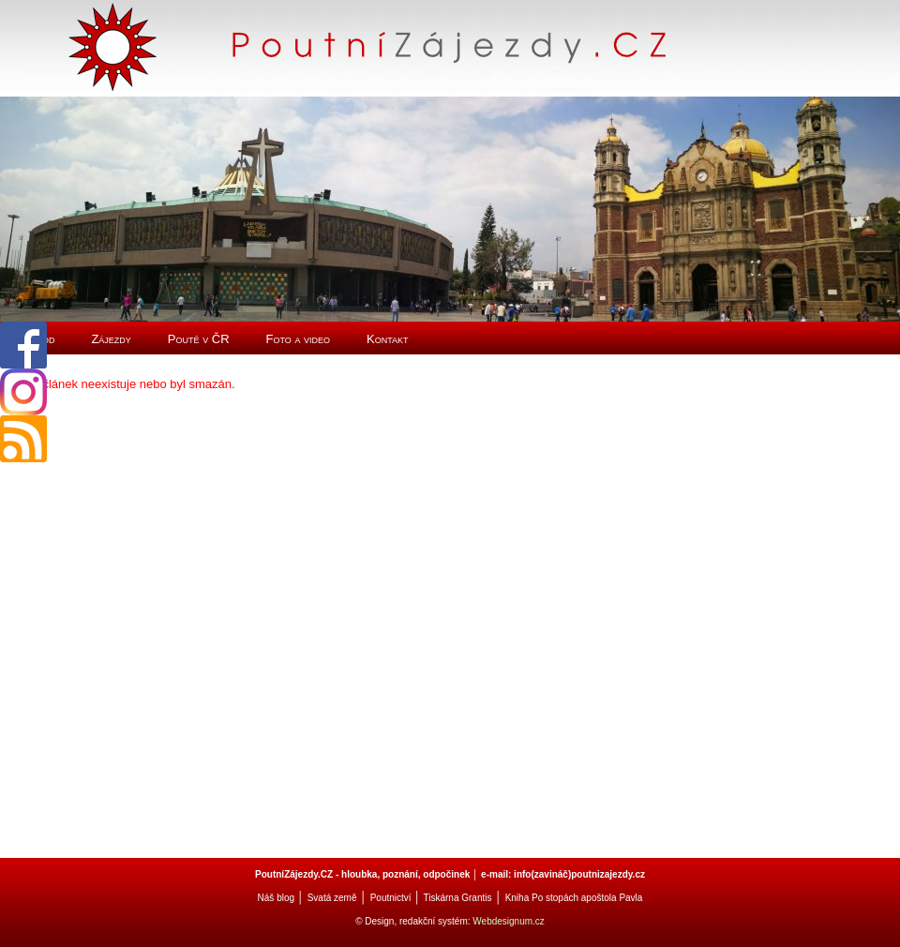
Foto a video (298, 339)
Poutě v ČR (199, 339)
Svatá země (332, 898)
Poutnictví (391, 898)
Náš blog (276, 898)
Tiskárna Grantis (457, 898)
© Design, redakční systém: (413, 921)
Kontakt (388, 339)
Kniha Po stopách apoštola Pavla (574, 898)
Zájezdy (110, 339)
